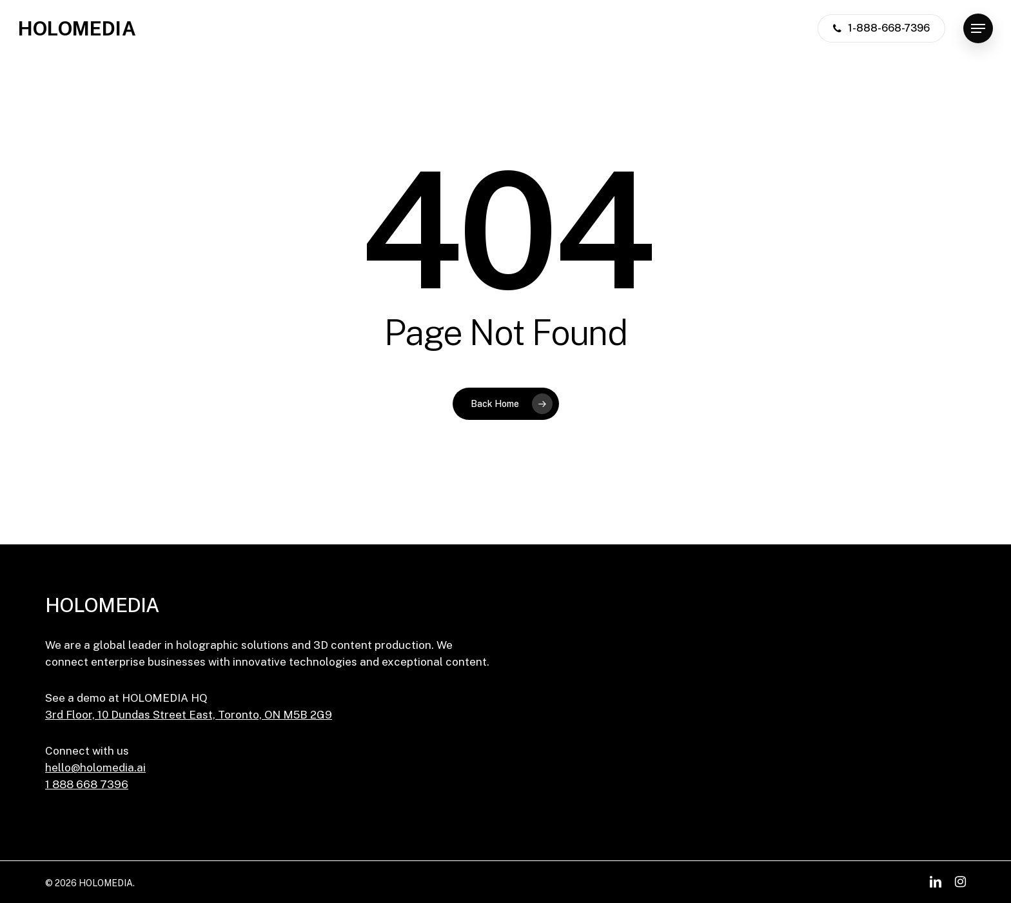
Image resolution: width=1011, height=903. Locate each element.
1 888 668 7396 (86, 784)
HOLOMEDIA (77, 28)
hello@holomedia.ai (95, 767)
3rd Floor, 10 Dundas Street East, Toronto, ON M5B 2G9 (188, 714)
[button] (978, 28)
